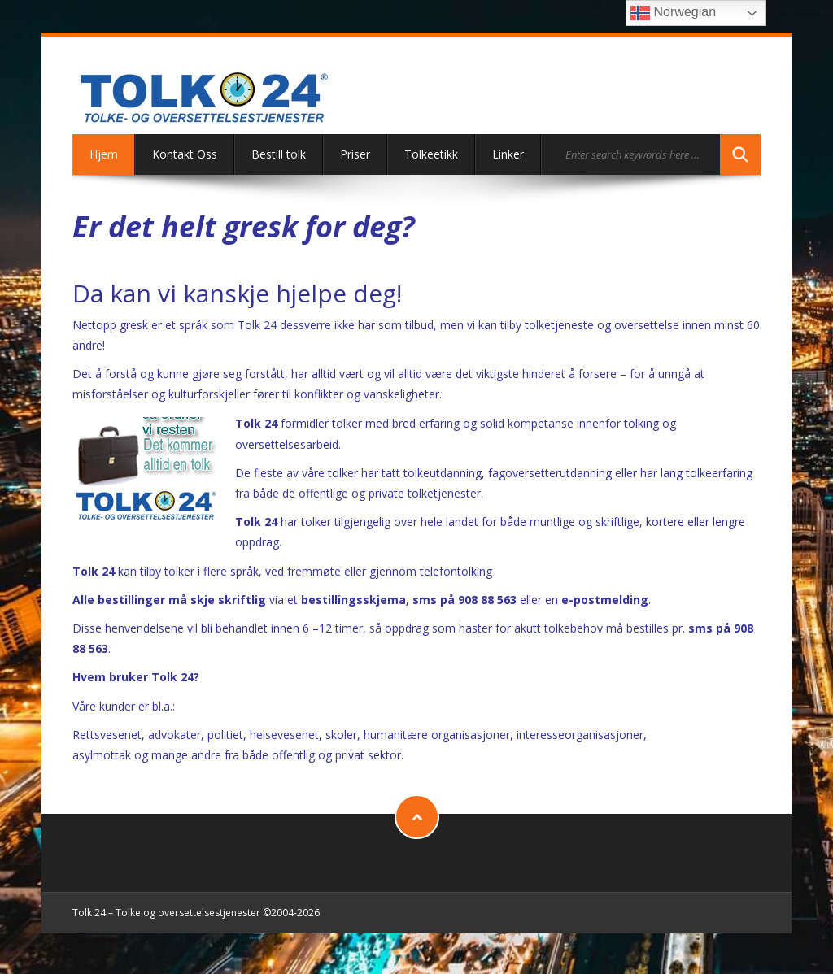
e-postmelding (604, 599)
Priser (355, 154)
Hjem (103, 154)
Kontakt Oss (184, 154)
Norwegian (673, 13)
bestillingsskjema (353, 599)
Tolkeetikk (431, 154)
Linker (508, 154)
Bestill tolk (278, 154)
